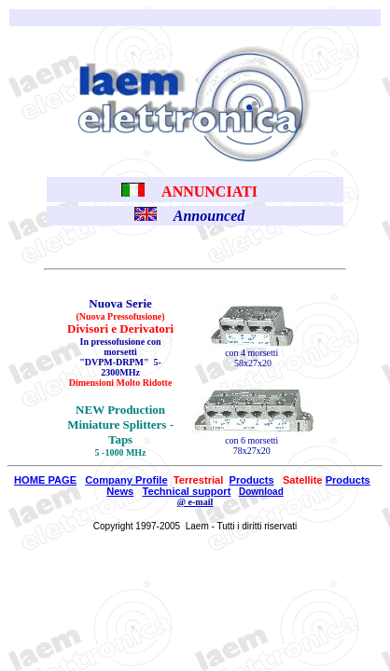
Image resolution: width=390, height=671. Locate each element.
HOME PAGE (45, 480)
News (119, 491)
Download (261, 491)
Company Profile (126, 480)
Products (252, 480)
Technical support (187, 491)
